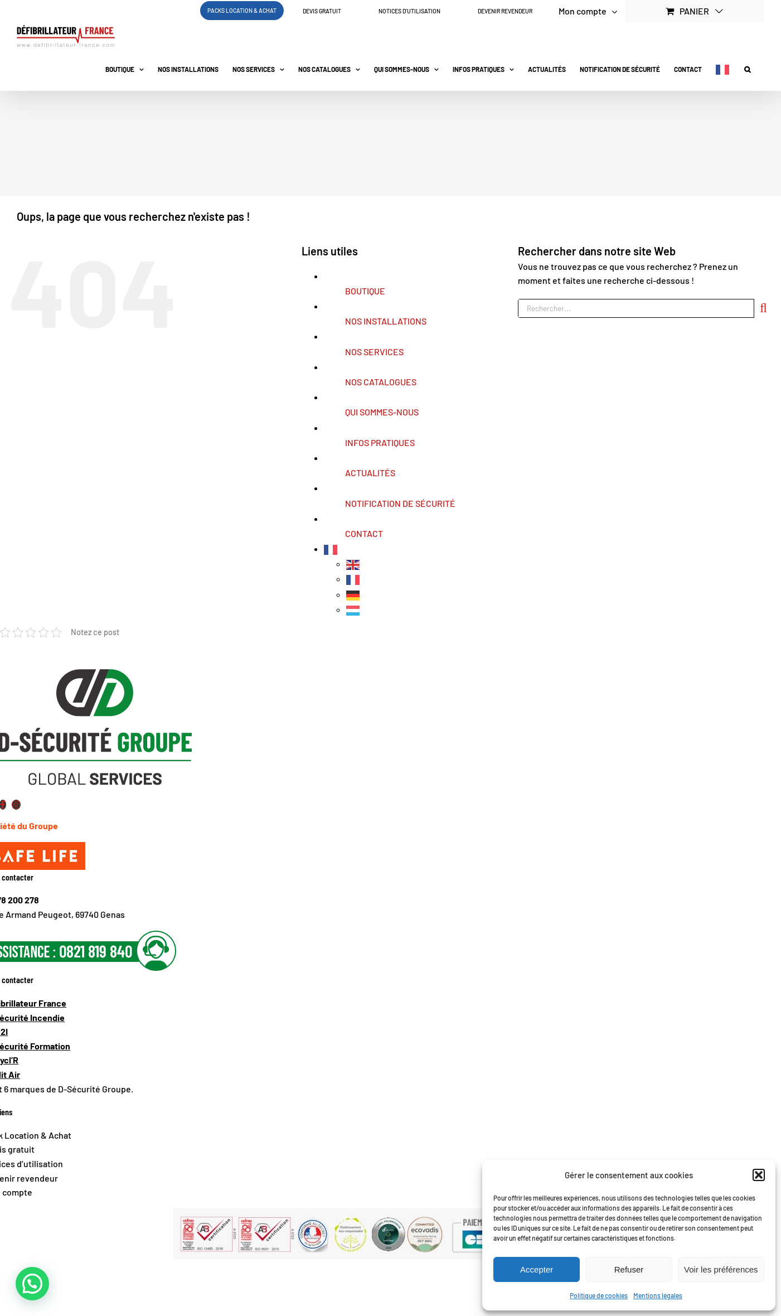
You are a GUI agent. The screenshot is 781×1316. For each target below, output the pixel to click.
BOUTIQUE (365, 291)
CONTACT (364, 533)
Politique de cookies (599, 1295)
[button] (758, 1174)
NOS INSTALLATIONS (385, 321)
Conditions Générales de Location (408, 1275)
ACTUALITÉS (370, 472)
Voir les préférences (721, 1269)
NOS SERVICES (374, 351)
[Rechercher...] (636, 308)
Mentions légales (657, 1295)
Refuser (629, 1269)
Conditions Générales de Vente (119, 1275)
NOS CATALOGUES (380, 381)
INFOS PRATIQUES (380, 442)
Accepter (536, 1269)
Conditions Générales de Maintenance (261, 1275)
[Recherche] (763, 308)
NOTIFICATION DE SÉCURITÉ (400, 503)
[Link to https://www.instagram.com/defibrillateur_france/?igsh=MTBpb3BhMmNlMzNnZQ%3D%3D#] (16, 805)
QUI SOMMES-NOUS (382, 412)
